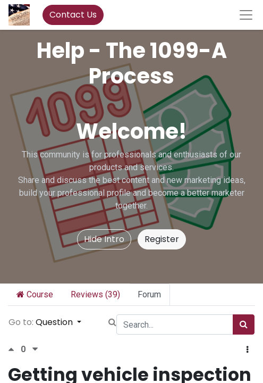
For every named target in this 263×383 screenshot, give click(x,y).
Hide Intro (104, 239)
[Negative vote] (35, 349)
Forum (149, 294)
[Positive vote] (14, 349)
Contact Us (73, 15)
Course (34, 294)
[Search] (243, 324)
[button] (247, 350)
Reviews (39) (95, 294)
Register (162, 239)
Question (55, 322)
